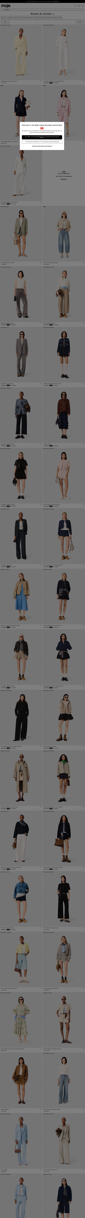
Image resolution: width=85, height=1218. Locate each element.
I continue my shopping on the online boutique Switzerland (42, 141)
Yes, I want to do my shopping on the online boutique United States (42, 137)
